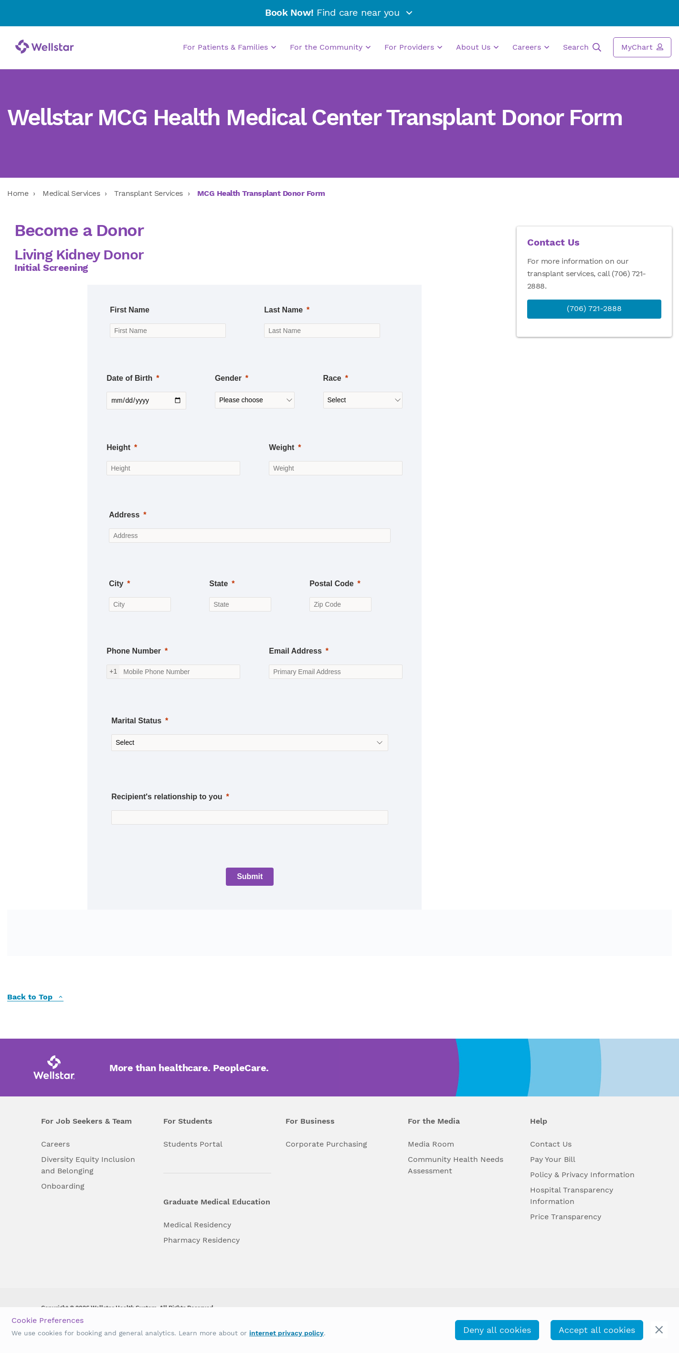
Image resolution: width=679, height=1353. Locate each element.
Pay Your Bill (552, 1159)
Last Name (283, 310)
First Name (129, 310)
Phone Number (133, 651)
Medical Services (71, 193)
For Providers (413, 47)
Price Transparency (565, 1216)
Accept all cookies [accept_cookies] (597, 1330)
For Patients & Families (229, 47)
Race (332, 378)
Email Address (295, 651)
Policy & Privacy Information (582, 1174)
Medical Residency (197, 1224)
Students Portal (193, 1144)
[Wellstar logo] (44, 47)
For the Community (330, 47)
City (116, 584)
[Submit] (250, 877)
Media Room (431, 1144)
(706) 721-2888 (594, 308)
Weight (281, 447)
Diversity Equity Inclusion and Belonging (88, 1165)
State (218, 584)
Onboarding (63, 1186)
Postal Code (331, 584)
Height (118, 447)
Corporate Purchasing (326, 1144)
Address (124, 515)
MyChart (642, 47)
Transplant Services (148, 193)
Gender (228, 378)
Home (17, 193)
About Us (477, 47)
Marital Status (136, 721)
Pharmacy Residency (201, 1240)
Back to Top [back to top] (35, 997)
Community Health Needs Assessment (455, 1165)
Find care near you (339, 12)
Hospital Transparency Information (571, 1195)
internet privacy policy (286, 1333)
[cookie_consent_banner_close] (659, 1329)
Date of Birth (129, 378)
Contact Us (551, 1144)
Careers (530, 47)
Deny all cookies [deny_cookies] (497, 1330)
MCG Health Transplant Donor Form (261, 193)
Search (582, 47)
